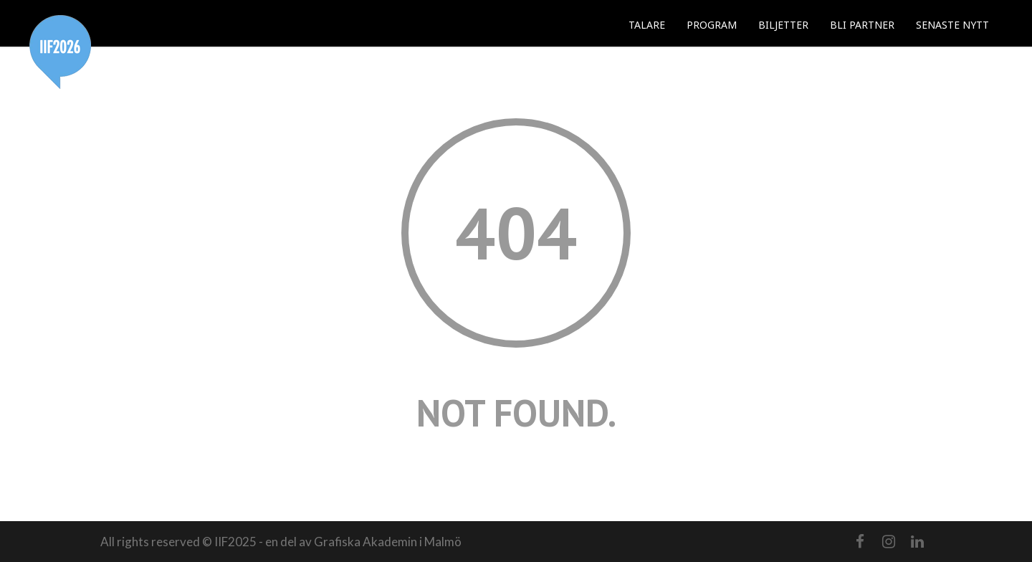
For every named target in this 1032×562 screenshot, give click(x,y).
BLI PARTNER (862, 25)
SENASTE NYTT (952, 25)
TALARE (647, 25)
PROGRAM (712, 25)
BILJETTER (783, 25)
